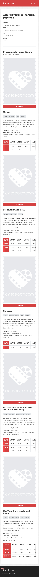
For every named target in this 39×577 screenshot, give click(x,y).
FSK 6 (5, 116)
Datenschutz (13, 574)
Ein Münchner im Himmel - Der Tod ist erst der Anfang (18, 408)
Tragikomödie (8, 214)
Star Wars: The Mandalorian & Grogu (16, 512)
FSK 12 (5, 315)
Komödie (11, 414)
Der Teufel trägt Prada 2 (14, 210)
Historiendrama (14, 315)
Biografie (11, 116)
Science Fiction (14, 517)
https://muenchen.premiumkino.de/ (13, 30)
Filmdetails (19, 106)
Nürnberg (7, 311)
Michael (7, 112)
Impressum (4, 574)
